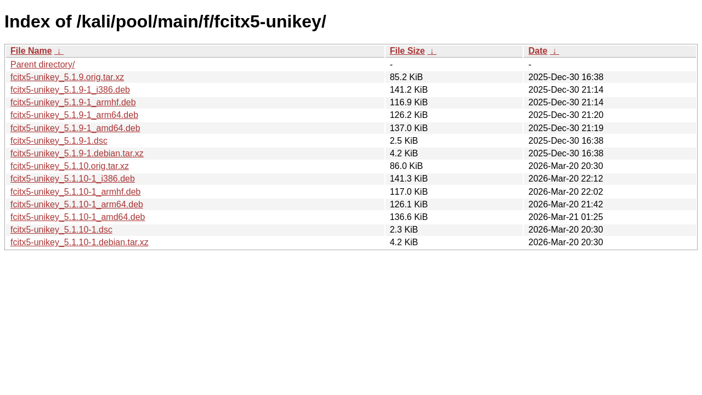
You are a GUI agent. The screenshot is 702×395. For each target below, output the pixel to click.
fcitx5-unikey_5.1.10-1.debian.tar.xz (79, 242)
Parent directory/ (42, 64)
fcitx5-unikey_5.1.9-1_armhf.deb (73, 102)
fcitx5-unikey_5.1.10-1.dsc (61, 229)
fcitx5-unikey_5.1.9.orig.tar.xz (67, 77)
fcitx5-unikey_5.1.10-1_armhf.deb (75, 191)
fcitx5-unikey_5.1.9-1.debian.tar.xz (77, 153)
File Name (31, 50)
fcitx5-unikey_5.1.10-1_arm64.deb (76, 204)
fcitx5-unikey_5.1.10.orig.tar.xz (69, 166)
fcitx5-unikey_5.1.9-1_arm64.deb (74, 115)
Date (537, 50)
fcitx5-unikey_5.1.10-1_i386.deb (72, 178)
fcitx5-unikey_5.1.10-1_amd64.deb (77, 217)
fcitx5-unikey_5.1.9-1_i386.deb (70, 89)
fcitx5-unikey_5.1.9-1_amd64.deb (75, 128)
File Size (407, 50)
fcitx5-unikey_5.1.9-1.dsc (58, 140)
